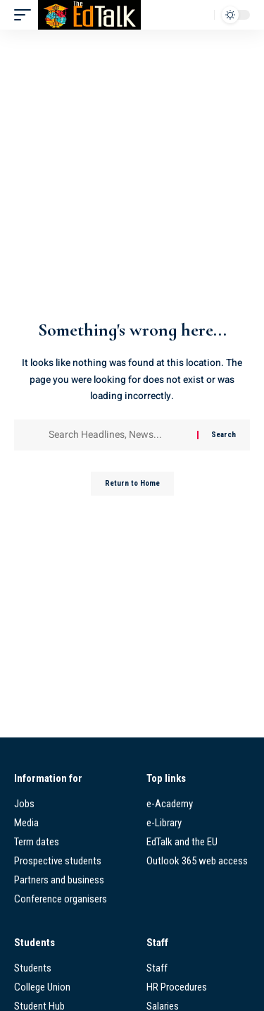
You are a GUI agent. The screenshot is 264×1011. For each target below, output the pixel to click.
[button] (26, 15)
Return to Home (132, 483)
